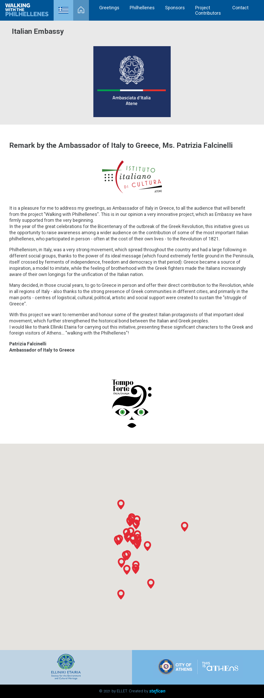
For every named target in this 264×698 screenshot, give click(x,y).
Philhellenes (142, 7)
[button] (125, 556)
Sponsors (175, 7)
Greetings (109, 7)
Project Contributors (208, 10)
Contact (240, 7)
